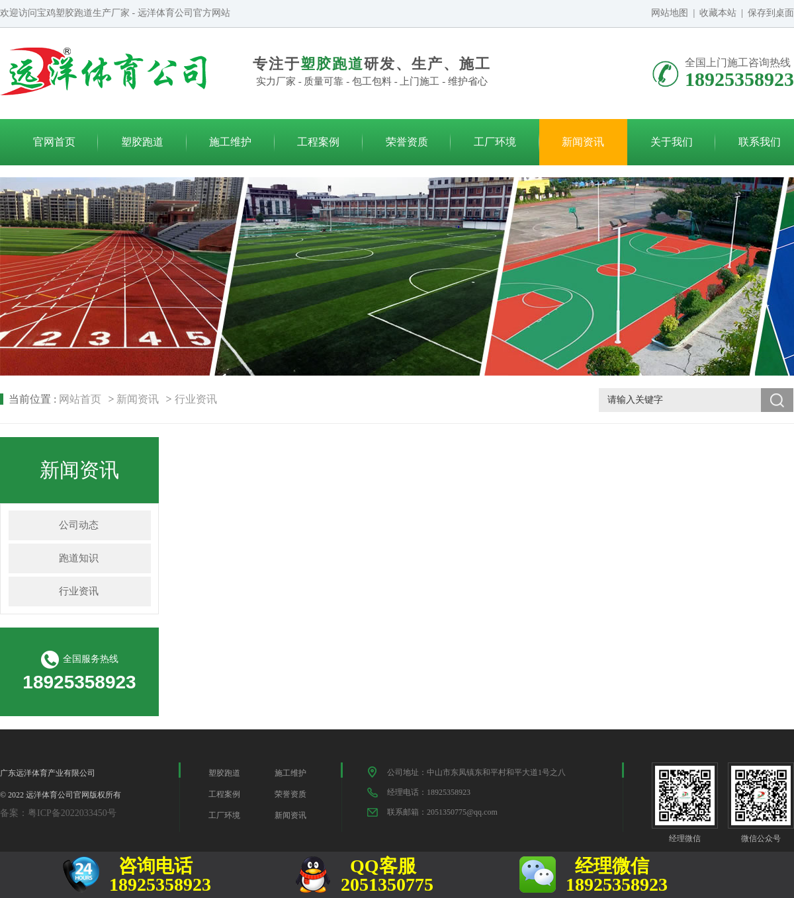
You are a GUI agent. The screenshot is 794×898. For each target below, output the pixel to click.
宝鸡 (46, 13)
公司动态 (79, 525)
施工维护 (230, 141)
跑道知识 (79, 558)
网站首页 (80, 399)
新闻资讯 (583, 141)
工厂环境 (495, 141)
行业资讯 (196, 399)
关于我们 (671, 141)
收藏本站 (717, 13)
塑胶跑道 (142, 141)
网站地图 (669, 13)
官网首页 (54, 141)
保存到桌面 (771, 13)
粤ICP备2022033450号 (72, 813)
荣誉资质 (407, 141)
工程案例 (318, 141)
